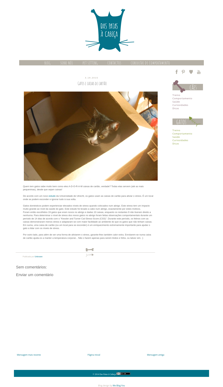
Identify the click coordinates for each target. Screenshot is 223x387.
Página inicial (94, 354)
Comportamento (182, 98)
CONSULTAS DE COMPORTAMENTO (150, 63)
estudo (52, 196)
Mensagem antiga (155, 354)
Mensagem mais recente (29, 354)
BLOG (47, 63)
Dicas (175, 108)
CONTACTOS (114, 63)
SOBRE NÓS (66, 63)
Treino (176, 95)
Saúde (176, 101)
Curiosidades (180, 105)
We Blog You (119, 385)
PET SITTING (90, 63)
